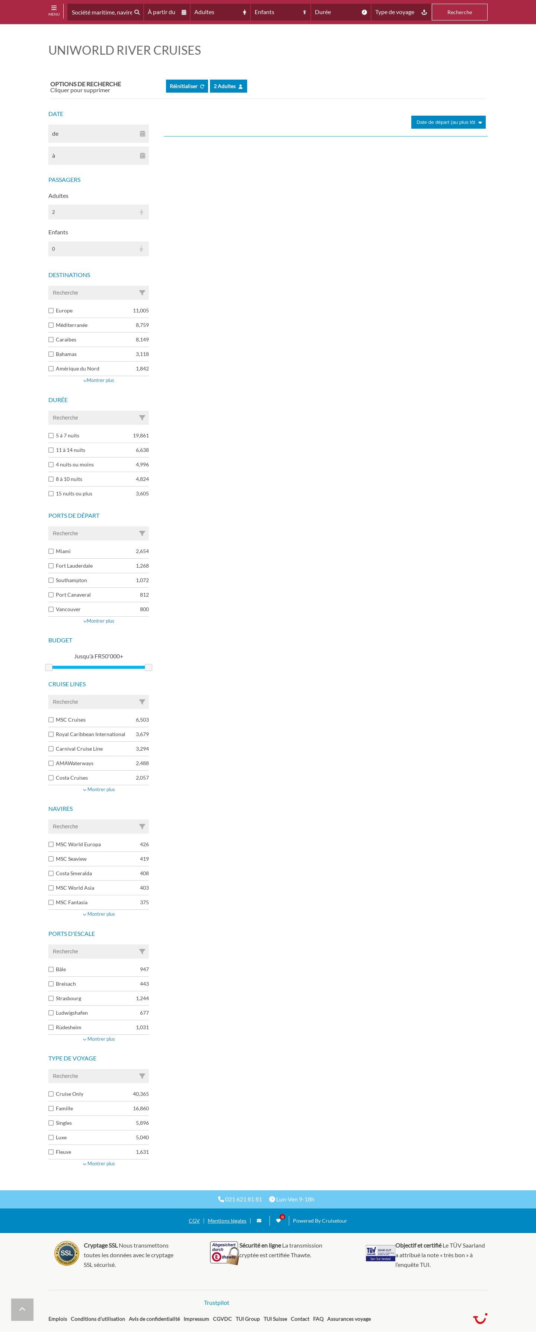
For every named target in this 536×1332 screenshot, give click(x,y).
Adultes (58, 195)
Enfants (58, 231)
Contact (300, 1319)
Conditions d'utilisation (98, 1319)
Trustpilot (216, 1302)
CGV (194, 1220)
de (55, 133)
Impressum (196, 1319)
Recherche (459, 12)
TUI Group (248, 1319)
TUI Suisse (275, 1319)
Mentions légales (227, 1220)
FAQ (318, 1319)
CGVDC (222, 1319)
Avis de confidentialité (154, 1319)
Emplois (57, 1319)
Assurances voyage (349, 1319)
